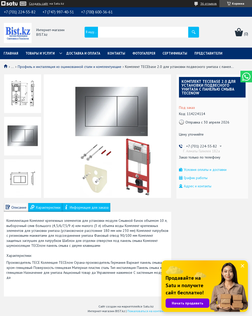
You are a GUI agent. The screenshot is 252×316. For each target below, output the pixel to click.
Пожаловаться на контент (146, 311)
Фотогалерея (143, 53)
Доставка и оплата (83, 53)
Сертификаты (175, 53)
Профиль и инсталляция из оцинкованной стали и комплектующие (69, 66)
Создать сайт (38, 3)
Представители (208, 53)
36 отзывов (208, 3)
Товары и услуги (40, 53)
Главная (11, 53)
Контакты (116, 53)
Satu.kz (148, 306)
